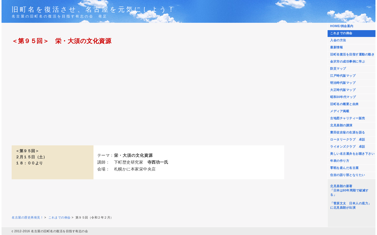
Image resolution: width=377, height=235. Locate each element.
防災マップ (338, 68)
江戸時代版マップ (342, 75)
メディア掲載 (339, 111)
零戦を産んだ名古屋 (344, 168)
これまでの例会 (341, 33)
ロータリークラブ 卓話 (347, 139)
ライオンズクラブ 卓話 (347, 146)
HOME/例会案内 (341, 26)
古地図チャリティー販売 (347, 118)
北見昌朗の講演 (341, 125)
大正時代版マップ (342, 90)
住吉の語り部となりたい (347, 175)
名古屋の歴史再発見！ (27, 217)
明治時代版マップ (342, 83)
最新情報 (336, 47)
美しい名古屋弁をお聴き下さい (352, 153)
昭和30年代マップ (343, 97)
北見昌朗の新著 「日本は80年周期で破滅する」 (349, 190)
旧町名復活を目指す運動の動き (352, 54)
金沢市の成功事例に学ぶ (347, 61)
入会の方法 (338, 40)
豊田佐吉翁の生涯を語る (347, 132)
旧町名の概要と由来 (344, 104)
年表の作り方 (339, 161)
